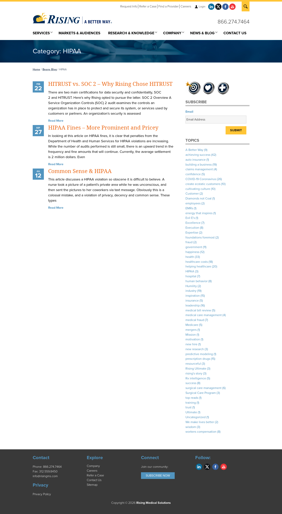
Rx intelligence (195, 378)
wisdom (190, 427)
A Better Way (194, 150)
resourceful (193, 364)
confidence (193, 174)
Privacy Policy (42, 494)
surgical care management (203, 388)
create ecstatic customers (202, 184)
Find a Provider (168, 6)
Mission (190, 335)
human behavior (196, 281)
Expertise (191, 233)
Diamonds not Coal (198, 198)
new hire (191, 344)
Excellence (193, 223)
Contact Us (94, 480)
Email (189, 112)
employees (193, 203)
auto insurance (195, 160)
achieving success (197, 155)
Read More (55, 120)
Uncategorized (195, 417)
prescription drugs (197, 359)
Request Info (128, 6)
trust (188, 407)
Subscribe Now (158, 476)
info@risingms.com (45, 476)
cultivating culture (197, 189)
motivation (192, 339)
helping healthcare (198, 266)
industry (190, 291)
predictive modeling (199, 354)
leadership (192, 305)
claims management (199, 169)
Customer (192, 194)
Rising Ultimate (195, 369)
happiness (192, 252)
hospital (190, 276)
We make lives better (199, 422)
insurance (192, 301)
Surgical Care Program (200, 393)
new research (194, 349)
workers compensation (200, 432)
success (190, 383)
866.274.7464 (233, 21)
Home (36, 69)
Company (93, 466)
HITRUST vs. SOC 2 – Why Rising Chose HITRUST (110, 84)
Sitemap (92, 485)
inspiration (192, 296)
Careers (186, 6)
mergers (191, 330)
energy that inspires (198, 213)
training (190, 403)
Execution (192, 228)
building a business (198, 165)
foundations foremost (200, 237)
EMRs (189, 208)
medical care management (203, 315)
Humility (191, 286)
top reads (191, 398)
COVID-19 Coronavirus (200, 179)
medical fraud (194, 320)
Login (202, 6)
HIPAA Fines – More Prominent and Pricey (103, 127)
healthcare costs (196, 262)
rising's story (193, 373)
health (189, 257)
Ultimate (191, 412)
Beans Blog (49, 69)
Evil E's (190, 218)
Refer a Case (147, 6)
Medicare (191, 325)
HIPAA (189, 271)
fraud (189, 242)
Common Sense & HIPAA (80, 171)
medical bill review (198, 310)
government (193, 247)
